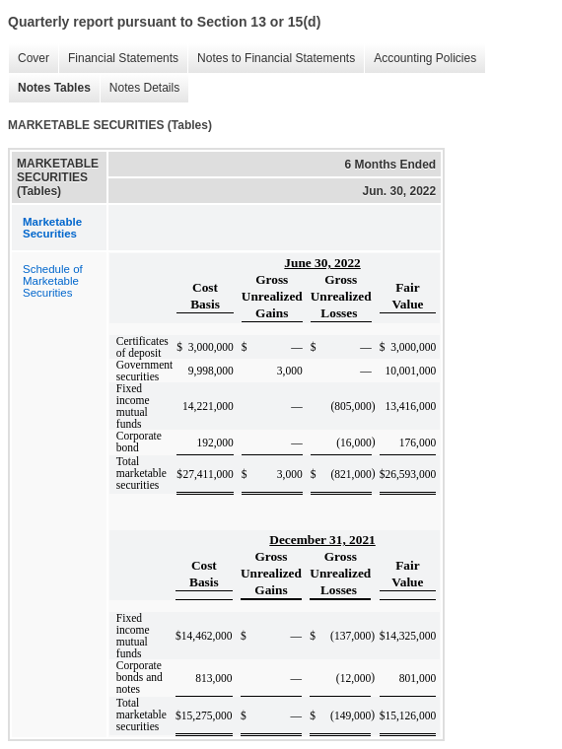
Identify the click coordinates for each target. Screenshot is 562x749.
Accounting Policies (420, 58)
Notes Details (139, 88)
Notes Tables (49, 88)
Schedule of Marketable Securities (53, 281)
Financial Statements (118, 58)
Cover (28, 58)
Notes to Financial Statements (271, 58)
